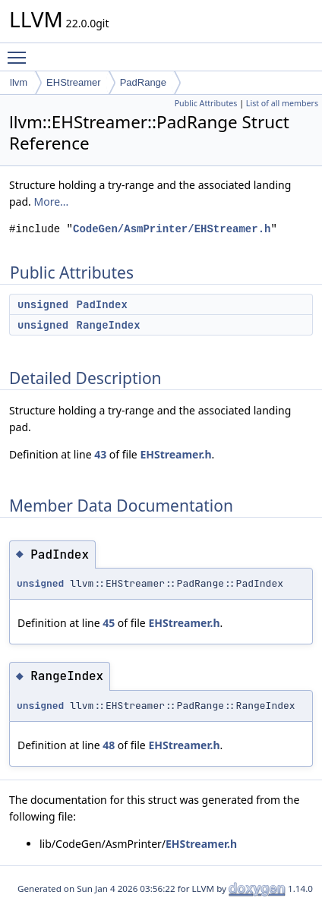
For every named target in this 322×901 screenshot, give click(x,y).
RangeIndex (108, 325)
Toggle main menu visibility (20, 50)
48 (109, 745)
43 (100, 454)
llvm (18, 82)
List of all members (282, 103)
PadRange (143, 82)
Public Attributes (206, 103)
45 (109, 623)
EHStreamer (73, 82)
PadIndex (102, 304)
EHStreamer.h (175, 454)
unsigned (42, 304)
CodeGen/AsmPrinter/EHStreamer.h (171, 229)
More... (50, 201)
